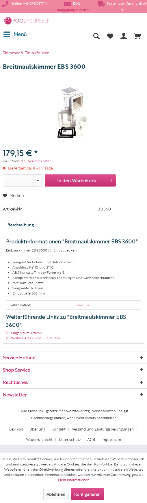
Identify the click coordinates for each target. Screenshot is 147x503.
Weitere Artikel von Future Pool (33, 338)
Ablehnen (55, 494)
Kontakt (58, 428)
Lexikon (16, 428)
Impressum (111, 439)
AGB (91, 439)
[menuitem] (14, 34)
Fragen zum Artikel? (24, 332)
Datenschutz (70, 439)
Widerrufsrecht (39, 439)
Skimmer (84, 305)
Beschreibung (21, 224)
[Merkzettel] (110, 36)
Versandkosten (104, 410)
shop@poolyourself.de (73, 10)
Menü (15, 33)
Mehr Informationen (73, 479)
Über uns (37, 428)
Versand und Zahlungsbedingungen (103, 428)
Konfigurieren (87, 494)
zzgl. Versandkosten (35, 161)
